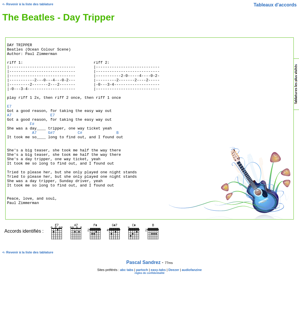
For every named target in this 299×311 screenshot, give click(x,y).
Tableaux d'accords (275, 4)
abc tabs (126, 304)
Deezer (173, 304)
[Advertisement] (270, 179)
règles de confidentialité (150, 307)
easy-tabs (158, 304)
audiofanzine (192, 304)
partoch (142, 304)
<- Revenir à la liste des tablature (27, 4)
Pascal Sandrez (143, 296)
